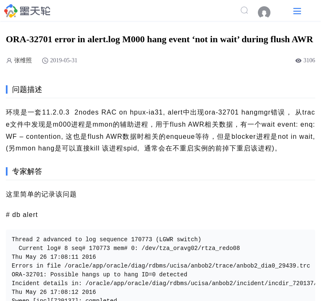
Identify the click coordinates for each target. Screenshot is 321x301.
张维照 (23, 60)
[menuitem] (268, 12)
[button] (297, 11)
